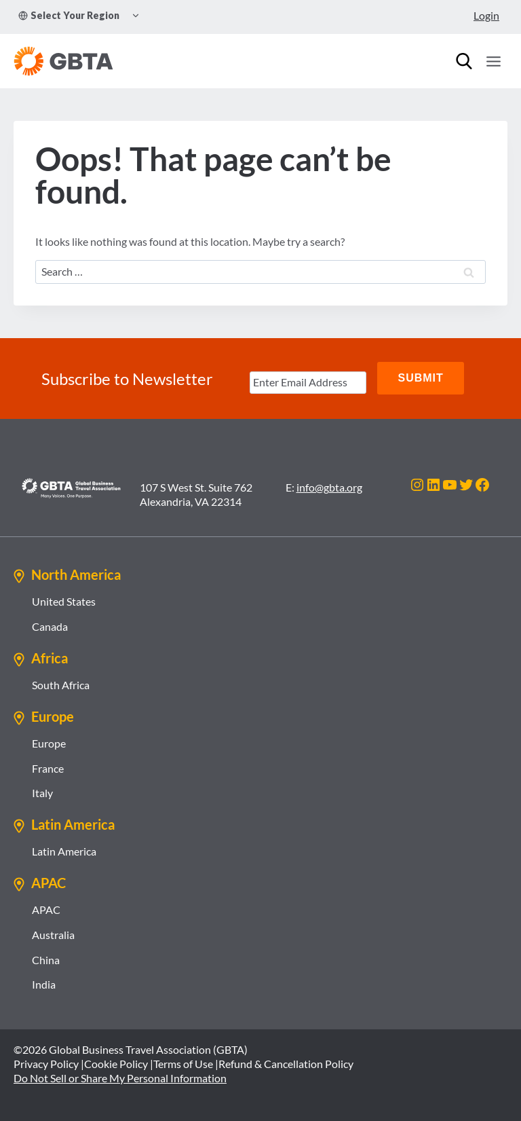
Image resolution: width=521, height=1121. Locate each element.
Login (486, 15)
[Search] (464, 61)
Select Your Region (68, 15)
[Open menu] (493, 61)
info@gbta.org (329, 485)
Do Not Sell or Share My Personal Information (120, 1075)
